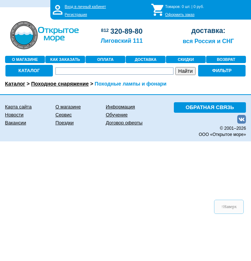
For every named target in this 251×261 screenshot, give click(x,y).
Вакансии (15, 122)
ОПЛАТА (105, 59)
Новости (14, 114)
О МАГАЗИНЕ (25, 59)
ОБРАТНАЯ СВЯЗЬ (210, 107)
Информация (120, 106)
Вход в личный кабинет (85, 6)
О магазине (68, 106)
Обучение (116, 114)
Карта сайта (18, 106)
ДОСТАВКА (145, 59)
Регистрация (76, 14)
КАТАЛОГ (29, 70)
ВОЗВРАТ (226, 59)
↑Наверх (229, 206)
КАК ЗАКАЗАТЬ (65, 59)
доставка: (208, 30)
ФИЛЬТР (222, 70)
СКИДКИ (186, 59)
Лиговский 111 (122, 40)
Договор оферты (124, 122)
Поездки (64, 122)
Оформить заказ (179, 14)
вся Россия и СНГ (208, 41)
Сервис (63, 114)
